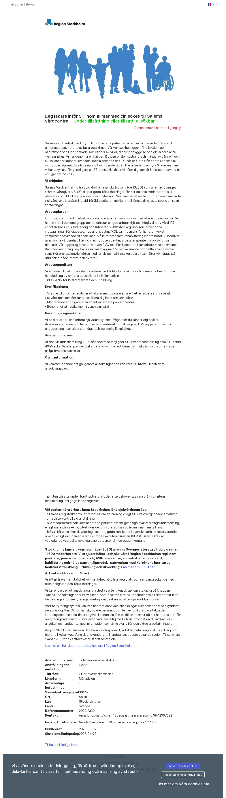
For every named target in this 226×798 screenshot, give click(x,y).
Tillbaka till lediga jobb (61, 745)
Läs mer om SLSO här (138, 567)
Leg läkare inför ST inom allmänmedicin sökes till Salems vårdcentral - (103, 118)
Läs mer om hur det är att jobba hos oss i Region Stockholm (88, 645)
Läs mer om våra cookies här (182, 784)
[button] (211, 4)
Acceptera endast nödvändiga (183, 774)
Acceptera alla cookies (183, 766)
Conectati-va (22, 4)
